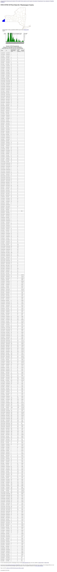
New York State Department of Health (12, 564)
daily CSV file (46, 562)
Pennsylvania (40, 1)
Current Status (3, 1)
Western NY (26, 29)
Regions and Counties (11, 1)
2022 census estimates (39, 565)
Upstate (30, 1)
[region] (28, 303)
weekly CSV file (40, 562)
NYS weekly (18, 1)
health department (25, 562)
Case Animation (46, 1)
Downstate (35, 1)
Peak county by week (25, 1)
